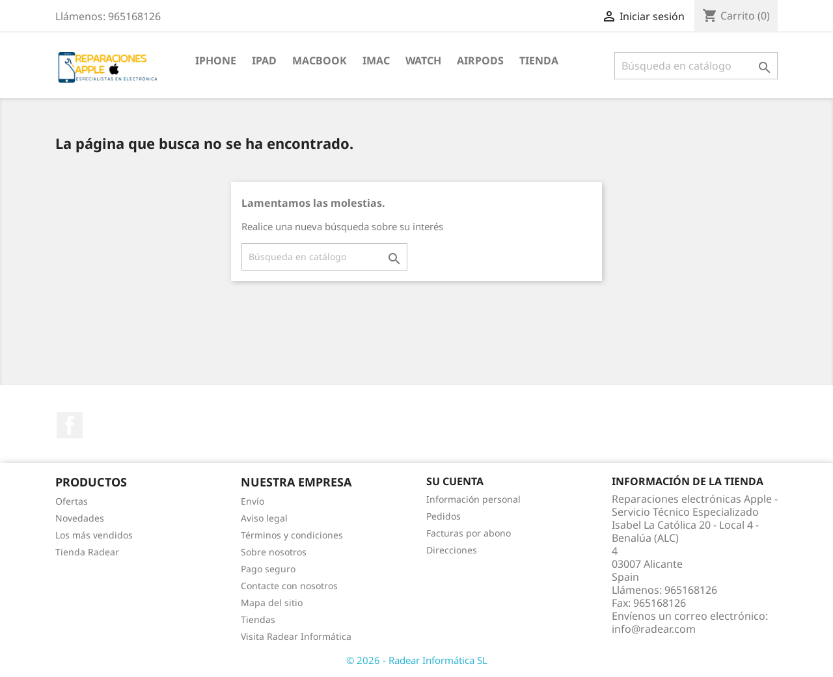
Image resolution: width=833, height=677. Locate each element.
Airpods (480, 60)
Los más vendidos (94, 535)
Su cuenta (455, 481)
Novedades (79, 518)
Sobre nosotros (274, 552)
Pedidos (443, 516)
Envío (252, 501)
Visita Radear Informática (296, 636)
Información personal (473, 499)
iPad (264, 60)
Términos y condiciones (292, 535)
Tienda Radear (87, 552)
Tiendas (258, 619)
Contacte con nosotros (289, 585)
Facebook (70, 425)
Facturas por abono (468, 533)
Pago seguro (268, 569)
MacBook (319, 60)
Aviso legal (264, 518)
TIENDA (538, 60)
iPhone (215, 60)
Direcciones (451, 550)
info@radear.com (654, 629)
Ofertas (71, 501)
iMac (376, 60)
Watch (423, 60)
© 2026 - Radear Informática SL (416, 660)
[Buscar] (696, 65)
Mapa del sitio (272, 602)
